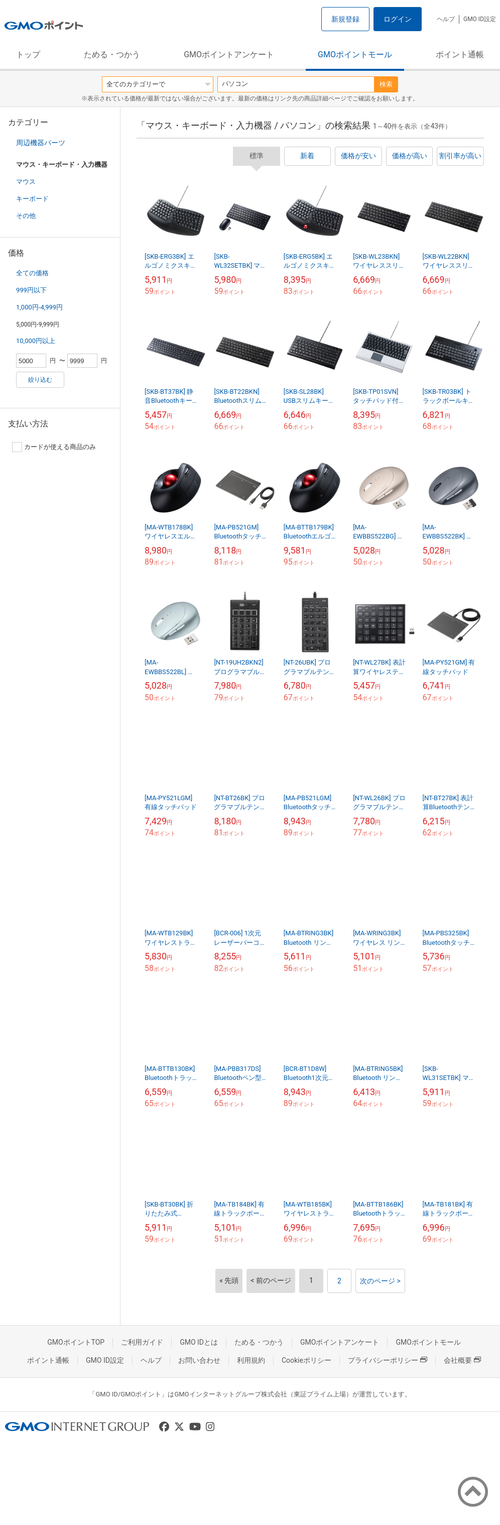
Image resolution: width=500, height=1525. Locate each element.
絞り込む (40, 379)
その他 (26, 216)
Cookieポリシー (306, 1360)
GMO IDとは (199, 1342)
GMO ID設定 (479, 19)
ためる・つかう (112, 54)
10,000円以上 (35, 341)
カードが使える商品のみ (54, 447)
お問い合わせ (199, 1360)
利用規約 (251, 1360)
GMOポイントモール (355, 54)
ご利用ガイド (142, 1342)
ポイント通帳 (460, 54)
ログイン (398, 19)
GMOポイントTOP (75, 1342)
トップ (28, 54)
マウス (26, 181)
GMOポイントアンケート (229, 54)
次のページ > (380, 1281)
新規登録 (345, 19)
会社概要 (462, 1360)
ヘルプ (446, 19)
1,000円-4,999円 (39, 307)
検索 (386, 84)
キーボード (32, 198)
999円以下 (31, 290)
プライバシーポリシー (387, 1360)
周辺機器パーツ (40, 143)
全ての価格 (32, 273)
